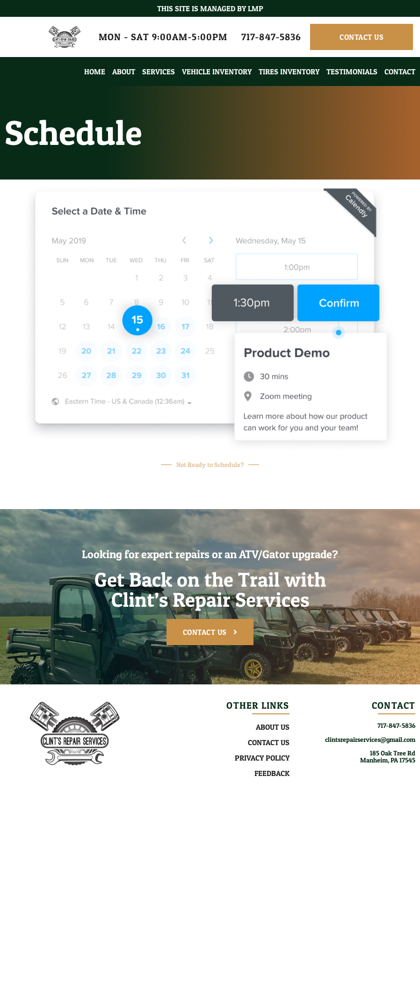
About (123, 71)
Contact (399, 71)
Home (94, 71)
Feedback (272, 773)
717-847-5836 (271, 37)
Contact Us (269, 742)
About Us (273, 727)
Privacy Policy (262, 757)
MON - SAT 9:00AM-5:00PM (163, 37)
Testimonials (351, 71)
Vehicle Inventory (217, 71)
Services (158, 71)
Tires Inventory (289, 71)
